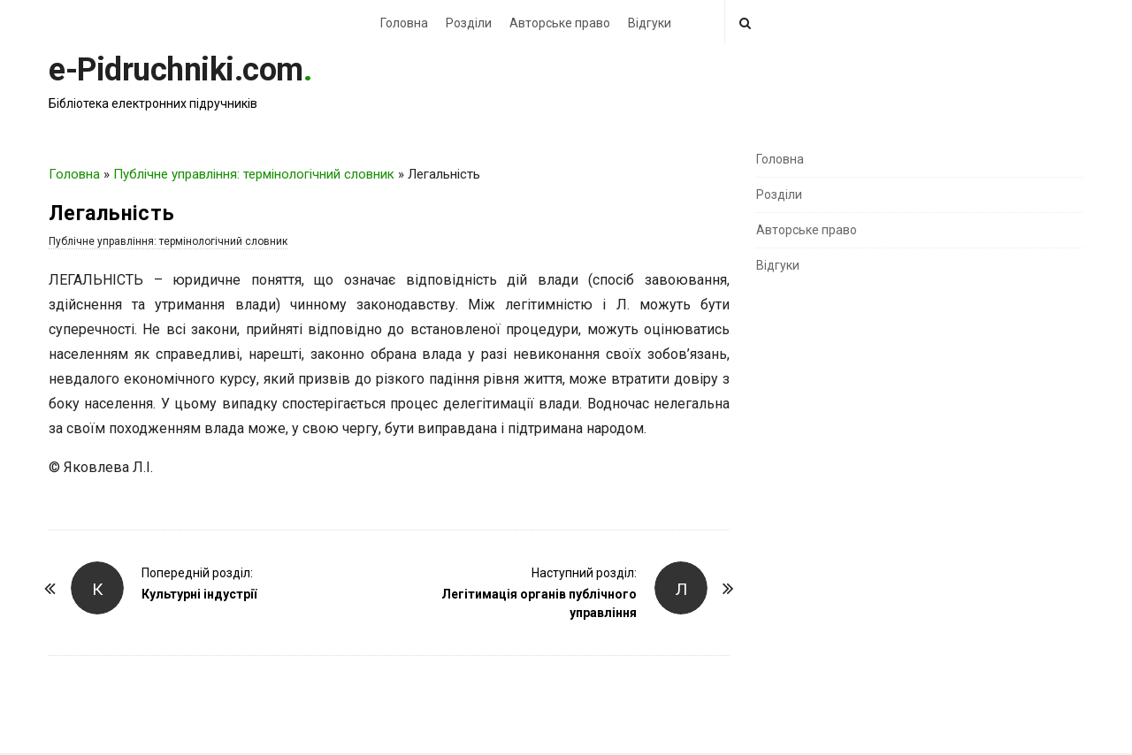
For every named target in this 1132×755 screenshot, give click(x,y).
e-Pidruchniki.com (176, 69)
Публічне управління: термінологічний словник (253, 174)
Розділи (469, 23)
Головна (404, 23)
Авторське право (559, 23)
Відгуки (649, 23)
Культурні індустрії (199, 594)
